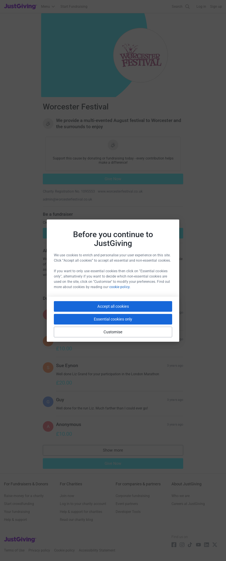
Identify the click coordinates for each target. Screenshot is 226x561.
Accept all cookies (113, 306)
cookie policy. (119, 287)
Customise (113, 332)
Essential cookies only (113, 319)
